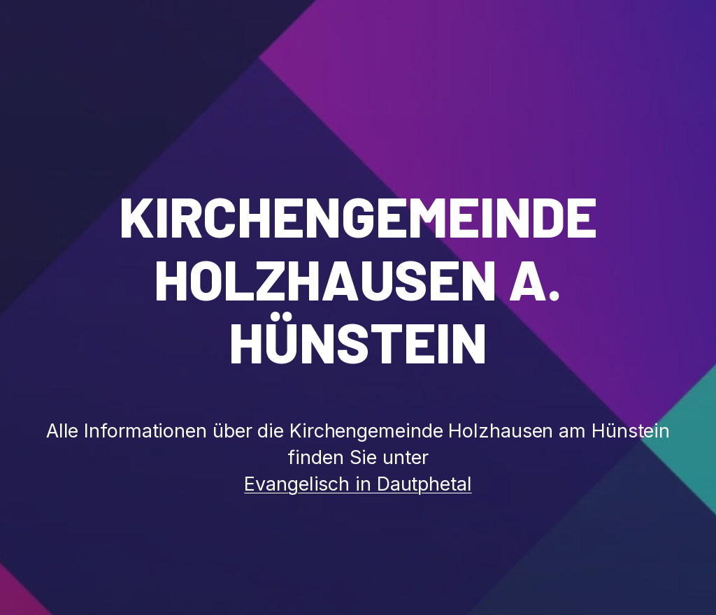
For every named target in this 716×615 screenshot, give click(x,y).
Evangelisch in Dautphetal (358, 483)
